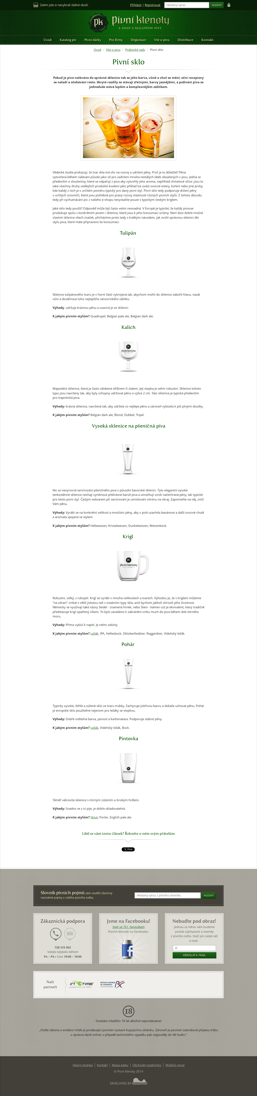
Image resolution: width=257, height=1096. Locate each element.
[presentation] (56, 934)
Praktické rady (135, 50)
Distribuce (185, 40)
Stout (94, 817)
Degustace (138, 40)
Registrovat (152, 5)
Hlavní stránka (83, 1065)
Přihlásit (135, 5)
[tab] (56, 937)
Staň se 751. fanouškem (129, 927)
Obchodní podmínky (147, 1065)
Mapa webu (120, 1065)
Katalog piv (68, 40)
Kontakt (207, 40)
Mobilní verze (175, 1065)
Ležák (94, 633)
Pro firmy (116, 40)
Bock (125, 728)
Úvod (48, 40)
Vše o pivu (162, 40)
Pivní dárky (92, 40)
